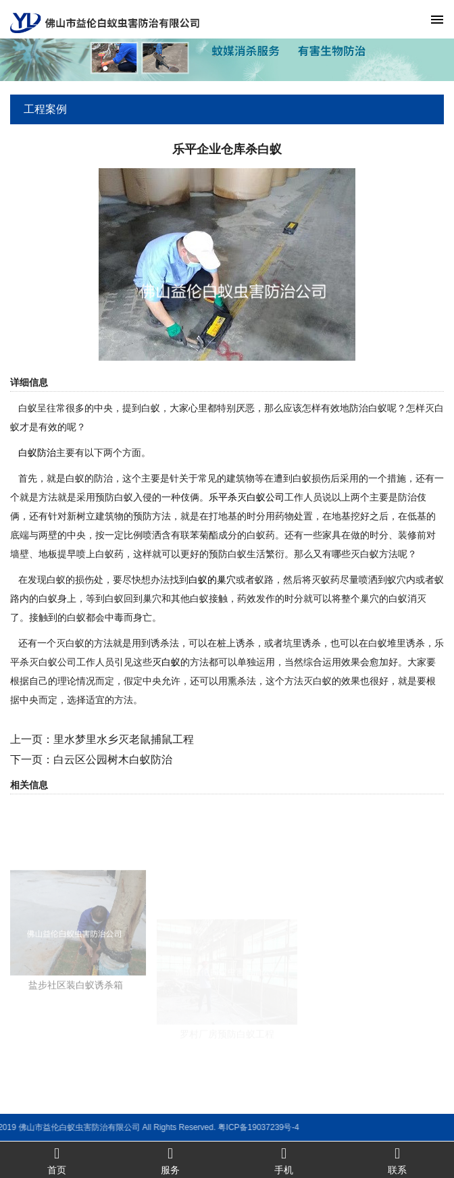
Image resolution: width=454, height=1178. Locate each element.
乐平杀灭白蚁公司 (246, 497)
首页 (57, 1160)
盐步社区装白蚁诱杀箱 (75, 1025)
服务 (170, 1160)
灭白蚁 (166, 662)
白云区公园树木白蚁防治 (112, 759)
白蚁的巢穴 (212, 579)
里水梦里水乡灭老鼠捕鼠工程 (123, 739)
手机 (283, 1160)
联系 (397, 1160)
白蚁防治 (37, 452)
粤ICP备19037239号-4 (162, 1127)
